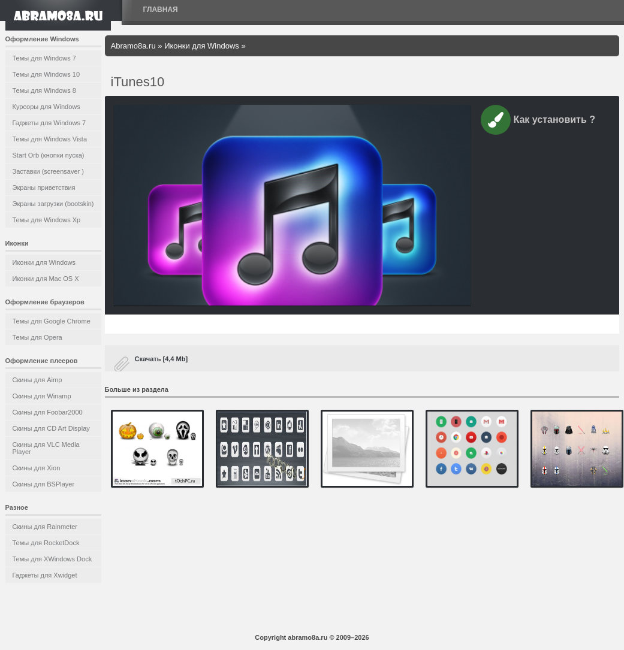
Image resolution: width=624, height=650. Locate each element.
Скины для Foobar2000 (48, 412)
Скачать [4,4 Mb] (161, 358)
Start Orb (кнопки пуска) (49, 155)
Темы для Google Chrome (52, 321)
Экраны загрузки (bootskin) (53, 203)
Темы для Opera (37, 337)
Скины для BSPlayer (44, 484)
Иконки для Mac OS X (46, 278)
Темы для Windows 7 (44, 58)
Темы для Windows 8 (44, 90)
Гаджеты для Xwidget (45, 575)
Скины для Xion (37, 467)
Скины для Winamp (42, 396)
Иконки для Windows (44, 262)
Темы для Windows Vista (50, 139)
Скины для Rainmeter (45, 526)
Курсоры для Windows (46, 106)
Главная (160, 9)
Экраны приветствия (44, 187)
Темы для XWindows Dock (52, 559)
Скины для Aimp (37, 379)
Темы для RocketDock (46, 542)
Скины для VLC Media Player (46, 448)
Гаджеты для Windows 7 (49, 122)
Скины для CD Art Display (51, 428)
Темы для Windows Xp (47, 219)
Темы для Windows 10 (46, 74)
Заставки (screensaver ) (48, 171)
